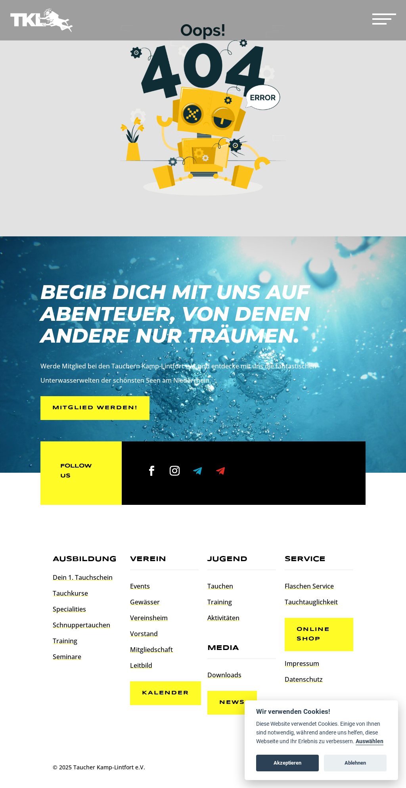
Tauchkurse (70, 593)
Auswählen (369, 741)
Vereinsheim (149, 618)
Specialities (69, 609)
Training (65, 641)
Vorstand (144, 633)
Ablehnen (355, 763)
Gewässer (145, 602)
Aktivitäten (223, 618)
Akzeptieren (287, 763)
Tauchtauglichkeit (311, 602)
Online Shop (313, 634)
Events (140, 586)
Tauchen (220, 586)
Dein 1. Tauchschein (83, 577)
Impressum (302, 663)
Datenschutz (304, 679)
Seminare (67, 656)
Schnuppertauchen (81, 625)
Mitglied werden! (95, 407)
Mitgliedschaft (151, 649)
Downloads (224, 675)
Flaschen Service (309, 586)
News (232, 702)
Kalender (165, 693)
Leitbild (141, 665)
